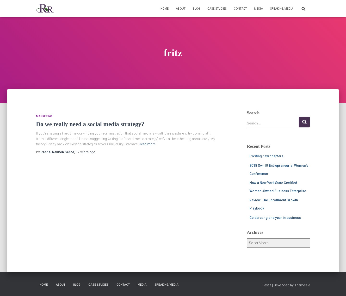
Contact (240, 8)
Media (258, 8)
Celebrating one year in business (275, 218)
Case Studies (217, 8)
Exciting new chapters (266, 156)
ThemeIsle (302, 285)
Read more (147, 144)
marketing (44, 116)
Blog (196, 8)
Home (165, 8)
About (180, 8)
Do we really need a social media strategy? (90, 124)
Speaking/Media (281, 8)
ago (85, 152)
